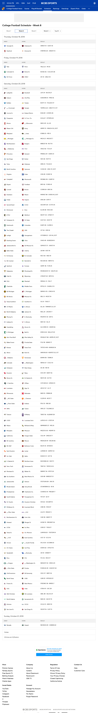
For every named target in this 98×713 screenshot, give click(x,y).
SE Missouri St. (28, 246)
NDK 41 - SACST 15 (46, 599)
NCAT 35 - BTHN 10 (46, 446)
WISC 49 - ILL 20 (45, 123)
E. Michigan (10, 332)
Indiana (26, 404)
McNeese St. (10, 507)
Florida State (28, 342)
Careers (29, 671)
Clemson (28, 398)
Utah (25, 589)
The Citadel (10, 230)
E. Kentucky (28, 317)
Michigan (10, 139)
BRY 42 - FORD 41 (46, 184)
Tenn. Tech (10, 466)
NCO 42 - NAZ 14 (45, 256)
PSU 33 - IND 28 (45, 403)
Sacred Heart (10, 205)
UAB (25, 578)
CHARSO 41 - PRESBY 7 (47, 492)
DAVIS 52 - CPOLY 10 (47, 548)
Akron (8, 353)
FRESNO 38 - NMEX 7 (47, 583)
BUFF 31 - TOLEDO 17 (47, 103)
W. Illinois (10, 297)
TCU (25, 149)
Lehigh (9, 235)
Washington (29, 363)
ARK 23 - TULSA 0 (46, 164)
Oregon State (28, 436)
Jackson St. (27, 312)
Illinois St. (9, 378)
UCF (9, 538)
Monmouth (27, 179)
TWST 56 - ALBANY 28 (47, 414)
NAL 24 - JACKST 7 (46, 312)
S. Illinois (27, 322)
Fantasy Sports (7, 671)
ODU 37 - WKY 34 (46, 573)
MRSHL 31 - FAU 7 (46, 281)
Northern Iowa (28, 461)
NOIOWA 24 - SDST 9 (47, 461)
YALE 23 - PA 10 (45, 67)
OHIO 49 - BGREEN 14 (47, 240)
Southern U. (28, 302)
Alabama (10, 358)
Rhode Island (10, 487)
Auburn (9, 98)
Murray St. (10, 317)
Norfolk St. (27, 261)
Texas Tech (27, 347)
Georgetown (28, 235)
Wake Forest (10, 342)
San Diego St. (28, 609)
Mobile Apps (6, 681)
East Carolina (28, 538)
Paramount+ (30, 676)
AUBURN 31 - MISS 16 (47, 98)
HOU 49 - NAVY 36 (46, 373)
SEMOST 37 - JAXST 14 (47, 245)
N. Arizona (10, 256)
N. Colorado (28, 256)
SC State (27, 220)
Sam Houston (11, 451)
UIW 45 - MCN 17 (45, 507)
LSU (27, 512)
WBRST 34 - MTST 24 (47, 471)
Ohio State (11, 568)
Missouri (27, 431)
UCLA (26, 604)
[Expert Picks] (75, 8)
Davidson (9, 195)
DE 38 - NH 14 (44, 368)
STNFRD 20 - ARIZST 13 (47, 51)
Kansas (9, 347)
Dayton (26, 200)
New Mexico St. (29, 476)
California (10, 436)
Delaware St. (10, 220)
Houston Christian (29, 502)
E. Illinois (27, 307)
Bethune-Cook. (29, 446)
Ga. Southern (10, 476)
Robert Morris (28, 113)
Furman (26, 266)
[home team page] (5, 46)
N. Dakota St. (28, 378)
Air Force (9, 77)
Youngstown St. (29, 497)
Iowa (27, 133)
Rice (8, 558)
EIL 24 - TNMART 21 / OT (48, 307)
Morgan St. (27, 522)
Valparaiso (10, 271)
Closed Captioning (56, 678)
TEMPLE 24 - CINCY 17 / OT (48, 108)
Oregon (10, 563)
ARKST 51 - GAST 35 (46, 46)
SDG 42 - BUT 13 (45, 159)
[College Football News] (14, 8)
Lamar (26, 451)
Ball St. (26, 332)
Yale (8, 67)
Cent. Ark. (27, 517)
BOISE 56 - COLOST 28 (47, 72)
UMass (26, 383)
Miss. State (11, 512)
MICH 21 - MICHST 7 (46, 138)
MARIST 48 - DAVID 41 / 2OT (49, 195)
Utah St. (9, 276)
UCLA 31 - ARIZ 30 (46, 604)
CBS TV (29, 678)
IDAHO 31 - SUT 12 (46, 456)
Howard (9, 522)
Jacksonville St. (11, 246)
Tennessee (27, 358)
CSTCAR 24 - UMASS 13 (47, 383)
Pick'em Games (7, 668)
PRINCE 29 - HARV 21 (47, 154)
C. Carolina (10, 383)
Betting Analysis (7, 676)
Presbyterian (10, 492)
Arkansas (27, 164)
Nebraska (27, 393)
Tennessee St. (28, 466)
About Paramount (32, 673)
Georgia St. (10, 46)
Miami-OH (10, 128)
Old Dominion (11, 573)
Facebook (5, 697)
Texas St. (9, 533)
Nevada (9, 625)
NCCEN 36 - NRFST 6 (47, 261)
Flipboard (5, 704)
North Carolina (11, 169)
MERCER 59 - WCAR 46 (47, 441)
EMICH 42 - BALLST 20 (47, 332)
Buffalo (9, 103)
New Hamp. (28, 368)
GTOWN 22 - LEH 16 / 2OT (48, 235)
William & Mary (29, 426)
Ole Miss (27, 98)
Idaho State (10, 251)
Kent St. (26, 353)
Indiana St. (10, 322)
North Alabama (11, 312)
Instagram (5, 694)
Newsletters (30, 691)
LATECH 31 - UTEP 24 (47, 420)
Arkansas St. (28, 46)
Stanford (9, 51)
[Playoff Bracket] (36, 8)
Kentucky (29, 553)
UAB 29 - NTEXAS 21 (46, 578)
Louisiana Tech (28, 420)
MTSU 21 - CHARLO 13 (47, 286)
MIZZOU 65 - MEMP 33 (47, 431)
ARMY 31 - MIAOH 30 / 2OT (49, 128)
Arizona (9, 604)
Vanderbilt (10, 553)
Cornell (9, 190)
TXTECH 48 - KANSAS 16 (48, 347)
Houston (9, 373)
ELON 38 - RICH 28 (46, 210)
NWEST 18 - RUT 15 (46, 144)
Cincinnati (11, 108)
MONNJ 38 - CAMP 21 (47, 179)
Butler (26, 159)
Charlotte (9, 286)
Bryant (9, 184)
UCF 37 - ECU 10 (45, 538)
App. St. (26, 388)
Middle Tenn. (28, 286)
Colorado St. (10, 72)
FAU (8, 281)
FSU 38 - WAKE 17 (46, 342)
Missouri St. (27, 297)
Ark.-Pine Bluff (11, 337)
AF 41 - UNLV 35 (45, 77)
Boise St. (27, 72)
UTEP (8, 420)
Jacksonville (10, 482)
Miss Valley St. (28, 337)
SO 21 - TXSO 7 (45, 302)
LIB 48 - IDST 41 (45, 251)
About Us (29, 668)
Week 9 (34, 31)
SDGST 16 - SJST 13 (46, 609)
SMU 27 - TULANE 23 (47, 409)
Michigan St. (30, 139)
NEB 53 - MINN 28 (46, 393)
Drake (8, 200)
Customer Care (79, 671)
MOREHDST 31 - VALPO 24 (48, 271)
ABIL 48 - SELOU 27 (46, 594)
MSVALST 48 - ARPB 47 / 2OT (49, 337)
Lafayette (9, 93)
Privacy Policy (55, 671)
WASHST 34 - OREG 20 (47, 563)
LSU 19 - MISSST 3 (45, 512)
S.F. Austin (10, 502)
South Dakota (11, 497)
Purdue (26, 568)
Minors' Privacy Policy (57, 673)
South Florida (30, 543)
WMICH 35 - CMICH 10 (47, 291)
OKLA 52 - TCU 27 (46, 149)
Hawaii (26, 625)
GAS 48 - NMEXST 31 (46, 476)
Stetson (26, 482)
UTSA (8, 527)
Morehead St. (28, 271)
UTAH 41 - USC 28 (45, 588)
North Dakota (11, 599)
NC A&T (9, 446)
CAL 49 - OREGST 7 (46, 436)
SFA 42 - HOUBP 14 (46, 502)
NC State (10, 398)
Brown (26, 190)
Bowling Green (11, 240)
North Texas (10, 578)
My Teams (29, 694)
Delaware (9, 368)
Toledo (26, 103)
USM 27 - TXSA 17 (45, 527)
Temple (26, 108)
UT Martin (10, 307)
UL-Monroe (28, 533)
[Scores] (26, 8)
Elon (25, 210)
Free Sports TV (7, 673)
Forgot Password (32, 697)
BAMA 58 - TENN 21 (46, 358)
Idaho (26, 456)
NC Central (10, 261)
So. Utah (9, 456)
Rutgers (26, 144)
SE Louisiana (28, 594)
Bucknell (27, 93)
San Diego (10, 159)
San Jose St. (10, 609)
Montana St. (10, 471)
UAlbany (27, 414)
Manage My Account (33, 689)
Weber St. (27, 471)
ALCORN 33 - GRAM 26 (47, 327)
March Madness (7, 678)
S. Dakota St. (10, 461)
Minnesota (10, 393)
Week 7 (8, 31)
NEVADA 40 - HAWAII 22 (48, 625)
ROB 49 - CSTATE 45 (46, 113)
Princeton (10, 154)
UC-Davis (10, 548)
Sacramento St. (28, 599)
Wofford (26, 215)
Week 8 (21, 31)
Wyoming (27, 276)
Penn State (11, 404)
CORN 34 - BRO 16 (46, 189)
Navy (26, 373)
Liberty (26, 251)
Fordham (27, 184)
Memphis (9, 431)
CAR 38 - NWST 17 (46, 517)
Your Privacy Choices (57, 676)
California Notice (56, 681)
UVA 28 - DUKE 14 (46, 174)
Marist (26, 195)
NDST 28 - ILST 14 (45, 378)
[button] (89, 8)
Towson (9, 414)
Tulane (26, 409)
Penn (26, 67)
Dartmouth (10, 225)
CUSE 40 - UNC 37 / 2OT (48, 169)
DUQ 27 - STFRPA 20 (47, 118)
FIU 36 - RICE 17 (45, 558)
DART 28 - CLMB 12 (46, 225)
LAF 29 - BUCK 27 (46, 93)
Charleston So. (28, 492)
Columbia (27, 225)
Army (26, 128)
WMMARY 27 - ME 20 (47, 425)
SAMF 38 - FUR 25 (46, 266)
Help (75, 668)
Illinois (9, 123)
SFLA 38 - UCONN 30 (47, 543)
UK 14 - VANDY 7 (45, 553)
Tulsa (8, 164)
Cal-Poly (27, 548)
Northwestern (11, 144)
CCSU (26, 205)
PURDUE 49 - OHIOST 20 (48, 568)
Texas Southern (11, 302)
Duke (26, 174)
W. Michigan (10, 291)
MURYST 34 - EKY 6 (46, 317)
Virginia (9, 174)
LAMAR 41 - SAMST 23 (47, 451)
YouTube (5, 689)
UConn (9, 543)
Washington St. (30, 563)
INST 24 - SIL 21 (45, 322)
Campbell (9, 179)
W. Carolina (10, 441)
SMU (8, 409)
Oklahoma (11, 149)
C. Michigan (28, 291)
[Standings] (65, 8)
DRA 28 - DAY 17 (45, 200)
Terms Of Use (55, 668)
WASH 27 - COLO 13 (46, 363)
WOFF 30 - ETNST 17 (47, 215)
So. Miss (26, 527)
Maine (8, 426)
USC (8, 589)
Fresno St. (10, 583)
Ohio (26, 240)
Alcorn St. (27, 327)
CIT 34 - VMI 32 (45, 230)
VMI (25, 230)
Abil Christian (11, 594)
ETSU (8, 215)
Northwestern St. (12, 517)
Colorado (9, 363)
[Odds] (83, 8)
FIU (25, 558)
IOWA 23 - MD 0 (45, 133)
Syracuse (27, 169)
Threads (5, 702)
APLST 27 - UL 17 (45, 388)
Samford (9, 266)
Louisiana (9, 388)
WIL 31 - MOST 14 (45, 296)
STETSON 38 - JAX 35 (47, 481)
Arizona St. (27, 51)
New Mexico (28, 583)
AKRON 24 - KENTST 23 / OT (49, 352)
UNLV (26, 77)
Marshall (27, 281)
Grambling (10, 327)
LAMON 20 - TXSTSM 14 (48, 532)
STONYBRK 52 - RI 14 (47, 487)
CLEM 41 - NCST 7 (45, 398)
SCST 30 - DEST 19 (46, 220)
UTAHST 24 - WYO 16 (47, 276)
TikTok (4, 691)
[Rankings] (56, 8)
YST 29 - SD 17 (44, 497)
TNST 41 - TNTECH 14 (46, 466)
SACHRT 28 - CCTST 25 (47, 205)
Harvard (26, 154)
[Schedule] (47, 8)
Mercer (26, 441)
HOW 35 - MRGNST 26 (47, 522)
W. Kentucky (28, 573)
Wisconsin (29, 123)
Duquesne (10, 118)
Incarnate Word (29, 507)
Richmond (10, 210)
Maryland (9, 133)
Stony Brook (28, 487)
